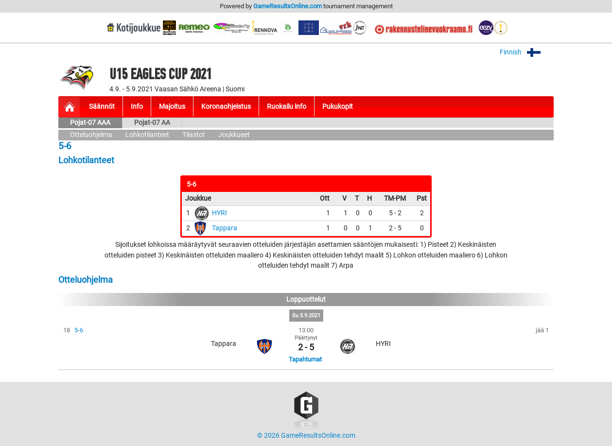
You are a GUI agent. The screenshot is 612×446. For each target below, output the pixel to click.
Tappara (224, 228)
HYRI (219, 213)
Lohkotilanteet (147, 135)
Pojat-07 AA (152, 123)
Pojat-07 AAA (90, 123)
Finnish (527, 52)
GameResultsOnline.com (287, 6)
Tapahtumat (305, 359)
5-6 (78, 330)
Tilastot (193, 135)
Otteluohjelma (91, 135)
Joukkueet (234, 135)
